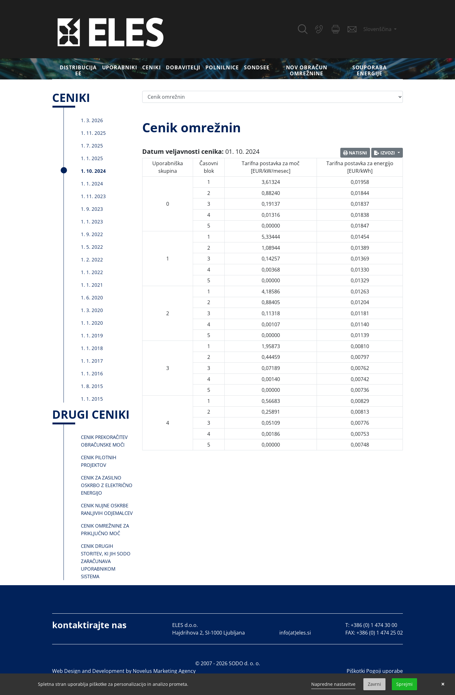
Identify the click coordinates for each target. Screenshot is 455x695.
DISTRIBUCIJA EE (78, 70)
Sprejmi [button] (404, 684)
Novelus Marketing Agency (164, 670)
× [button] (443, 684)
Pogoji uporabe (384, 670)
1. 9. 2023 (92, 209)
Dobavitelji (183, 67)
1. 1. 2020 (92, 323)
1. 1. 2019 (92, 335)
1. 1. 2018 (92, 348)
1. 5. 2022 (92, 247)
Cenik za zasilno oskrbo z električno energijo (106, 485)
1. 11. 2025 (93, 133)
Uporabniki (119, 67)
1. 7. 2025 (92, 145)
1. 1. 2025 (92, 158)
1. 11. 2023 (93, 196)
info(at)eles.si (295, 632)
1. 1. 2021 (92, 285)
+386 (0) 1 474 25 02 (379, 632)
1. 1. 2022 (92, 272)
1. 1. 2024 (92, 183)
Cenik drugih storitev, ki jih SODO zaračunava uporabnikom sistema (105, 561)
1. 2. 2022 (92, 259)
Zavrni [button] (374, 684)
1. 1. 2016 (92, 373)
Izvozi (385, 153)
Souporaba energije (369, 70)
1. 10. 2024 (93, 171)
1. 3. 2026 (92, 120)
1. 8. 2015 (92, 386)
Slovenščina (378, 29)
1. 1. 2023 (92, 221)
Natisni (355, 153)
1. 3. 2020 (92, 310)
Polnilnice (222, 67)
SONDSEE (257, 67)
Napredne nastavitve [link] (333, 684)
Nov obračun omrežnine (307, 70)
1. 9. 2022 (92, 234)
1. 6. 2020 (92, 297)
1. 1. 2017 (92, 361)
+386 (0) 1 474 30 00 (374, 625)
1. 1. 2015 (92, 399)
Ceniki (151, 67)
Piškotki (356, 670)
